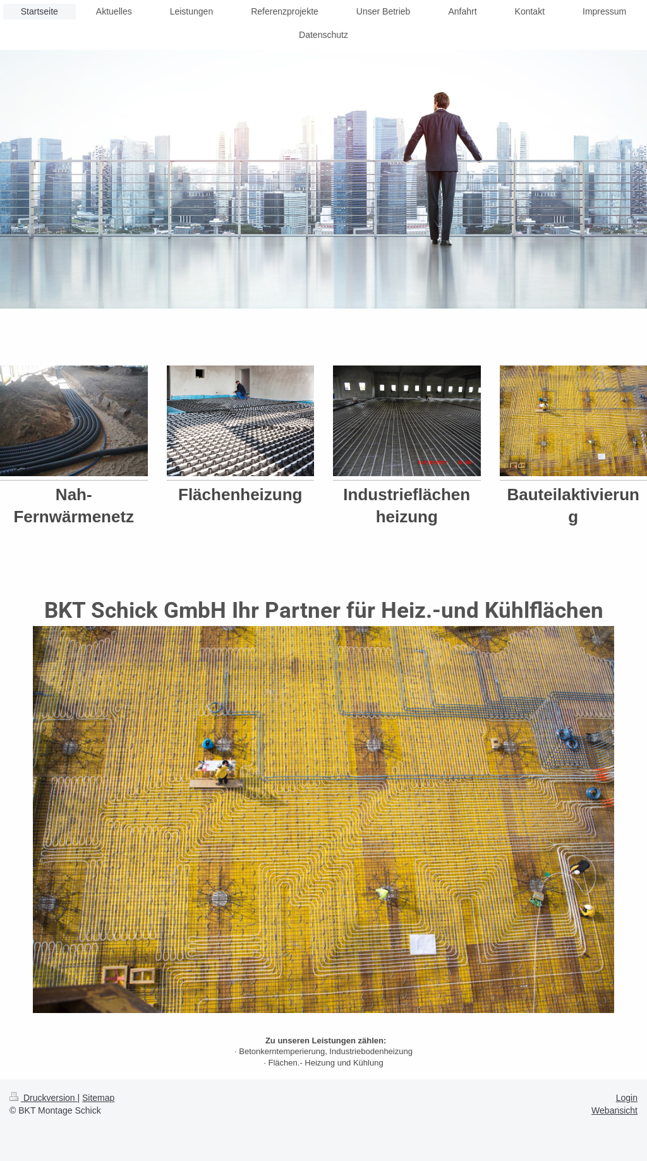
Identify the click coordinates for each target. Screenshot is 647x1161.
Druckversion (43, 1098)
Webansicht (614, 1110)
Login (627, 1098)
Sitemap (98, 1098)
